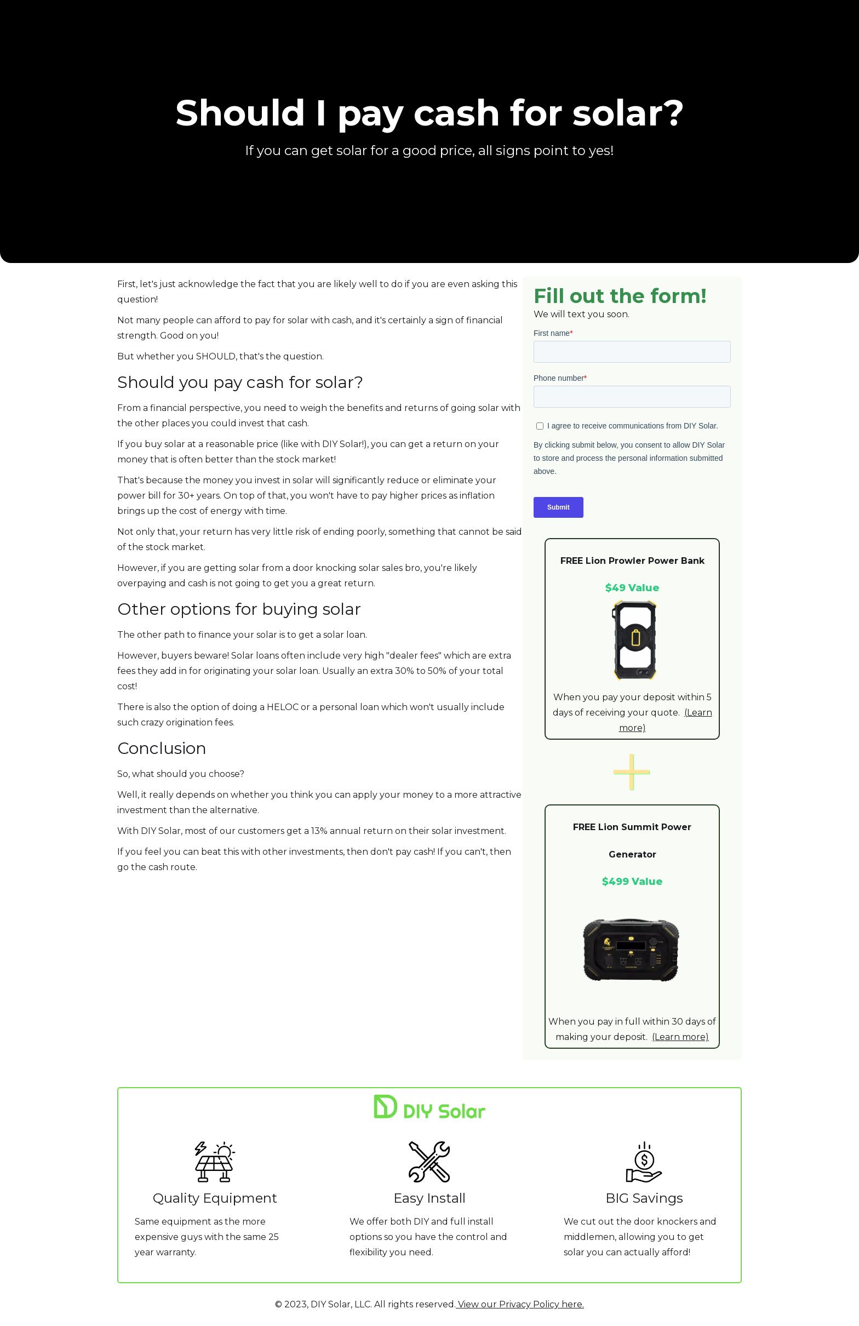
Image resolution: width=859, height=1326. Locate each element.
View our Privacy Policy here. (520, 1304)
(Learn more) (680, 1037)
